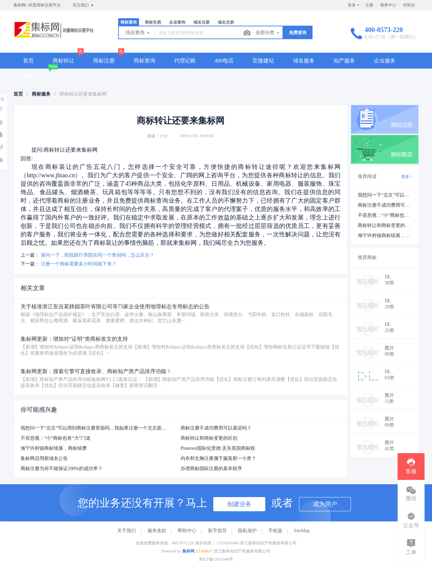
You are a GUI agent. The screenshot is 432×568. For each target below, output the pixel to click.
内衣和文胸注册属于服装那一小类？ (218, 458)
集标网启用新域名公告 (44, 458)
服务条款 (156, 530)
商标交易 (153, 22)
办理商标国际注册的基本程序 (211, 468)
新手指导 (217, 530)
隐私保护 (247, 530)
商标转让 (63, 60)
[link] (18, 94)
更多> (406, 176)
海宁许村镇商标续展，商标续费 (54, 448)
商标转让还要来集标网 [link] (83, 94)
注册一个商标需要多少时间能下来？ (78, 263)
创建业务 (239, 504)
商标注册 (104, 60)
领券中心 (388, 5)
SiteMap (301, 530)
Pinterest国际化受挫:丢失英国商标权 (218, 448)
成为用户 (325, 504)
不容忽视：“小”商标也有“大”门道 (55, 438)
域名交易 (226, 22)
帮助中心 (187, 530)
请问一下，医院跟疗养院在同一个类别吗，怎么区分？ (97, 255)
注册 (369, 5)
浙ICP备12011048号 (216, 559)
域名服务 (304, 60)
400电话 (224, 60)
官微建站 (263, 60)
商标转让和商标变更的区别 (209, 438)
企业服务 (385, 60)
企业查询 (177, 22)
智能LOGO (36, 76)
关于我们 (126, 530)
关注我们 (83, 5)
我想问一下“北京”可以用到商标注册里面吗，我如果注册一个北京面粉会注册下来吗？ (110, 428)
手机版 (275, 530)
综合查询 (138, 33)
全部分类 (267, 33)
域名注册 (201, 22)
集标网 (188, 551)
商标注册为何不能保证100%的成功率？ (62, 468)
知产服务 (344, 60)
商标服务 (41, 94)
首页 (28, 60)
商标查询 (128, 22)
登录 (352, 5)
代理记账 (185, 60)
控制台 (409, 5)
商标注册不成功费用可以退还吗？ (216, 428)
